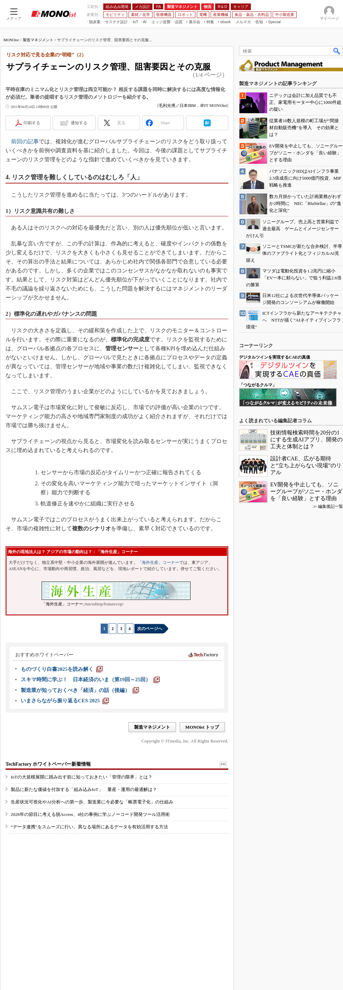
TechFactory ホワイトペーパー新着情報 (48, 764)
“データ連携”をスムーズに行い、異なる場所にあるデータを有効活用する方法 (89, 826)
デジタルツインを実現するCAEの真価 (274, 357)
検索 (337, 51)
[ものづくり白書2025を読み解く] (62, 669)
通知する (79, 122)
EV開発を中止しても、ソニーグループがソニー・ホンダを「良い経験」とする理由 (306, 491)
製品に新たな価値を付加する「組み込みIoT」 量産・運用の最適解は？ (84, 789)
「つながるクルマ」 (257, 384)
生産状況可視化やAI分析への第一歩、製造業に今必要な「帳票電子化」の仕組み (92, 801)
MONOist (11, 40)
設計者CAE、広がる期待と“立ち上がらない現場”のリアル (306, 465)
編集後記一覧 (330, 506)
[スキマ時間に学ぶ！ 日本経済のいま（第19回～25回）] (90, 679)
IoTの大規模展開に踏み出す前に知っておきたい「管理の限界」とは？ (81, 777)
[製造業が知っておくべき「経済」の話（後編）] (80, 690)
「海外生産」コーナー (158, 562)
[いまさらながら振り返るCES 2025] (65, 700)
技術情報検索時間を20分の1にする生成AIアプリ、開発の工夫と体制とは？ (306, 439)
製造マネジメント (38, 40)
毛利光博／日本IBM (177, 105)
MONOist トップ (202, 727)
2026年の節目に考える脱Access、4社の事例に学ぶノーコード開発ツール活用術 (90, 814)
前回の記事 (25, 141)
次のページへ (149, 628)
